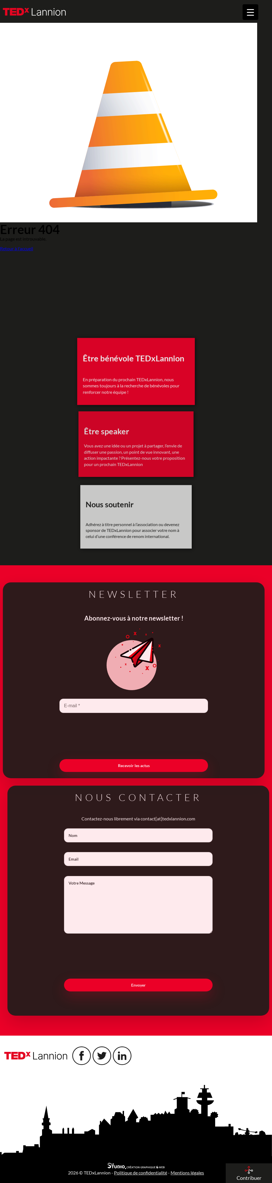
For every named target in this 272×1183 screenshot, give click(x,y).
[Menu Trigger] (250, 12)
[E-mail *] (123, 706)
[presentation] (123, 735)
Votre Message (149, 905)
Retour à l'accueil (16, 248)
